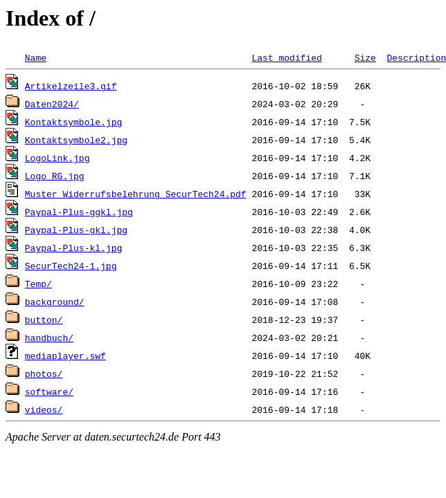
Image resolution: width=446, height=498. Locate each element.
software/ (49, 391)
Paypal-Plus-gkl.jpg (76, 229)
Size (365, 57)
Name (35, 57)
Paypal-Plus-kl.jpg (73, 247)
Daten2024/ (52, 104)
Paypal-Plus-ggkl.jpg (79, 211)
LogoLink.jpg (57, 157)
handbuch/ (49, 337)
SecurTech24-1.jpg (71, 265)
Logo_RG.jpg (54, 175)
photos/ (44, 373)
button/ (44, 319)
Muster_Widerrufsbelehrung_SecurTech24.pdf (136, 193)
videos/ (44, 409)
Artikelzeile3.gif (71, 86)
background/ (54, 301)
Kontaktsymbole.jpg (73, 122)
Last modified (286, 57)
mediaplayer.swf (65, 355)
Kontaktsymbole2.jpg (76, 139)
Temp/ (38, 283)
